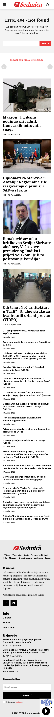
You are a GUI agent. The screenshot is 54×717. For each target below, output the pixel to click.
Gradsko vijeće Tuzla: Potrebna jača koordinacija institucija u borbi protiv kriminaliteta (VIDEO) (23, 491)
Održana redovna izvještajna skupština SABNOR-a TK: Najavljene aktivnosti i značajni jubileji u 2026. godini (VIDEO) (25, 356)
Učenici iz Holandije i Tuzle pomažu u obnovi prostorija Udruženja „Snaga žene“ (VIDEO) (26, 381)
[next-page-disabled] (50, 66)
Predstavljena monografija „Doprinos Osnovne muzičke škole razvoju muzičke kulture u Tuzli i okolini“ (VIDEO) (25, 454)
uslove (19, 702)
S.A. (4, 324)
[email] (27, 686)
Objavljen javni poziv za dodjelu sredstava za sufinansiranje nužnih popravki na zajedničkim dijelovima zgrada (26, 505)
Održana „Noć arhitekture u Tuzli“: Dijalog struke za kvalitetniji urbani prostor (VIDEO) (27, 313)
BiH (4, 671)
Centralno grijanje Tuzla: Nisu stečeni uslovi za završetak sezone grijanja (24, 478)
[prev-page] (4, 66)
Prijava (27, 695)
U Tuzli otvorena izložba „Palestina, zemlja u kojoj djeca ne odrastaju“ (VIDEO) (27, 393)
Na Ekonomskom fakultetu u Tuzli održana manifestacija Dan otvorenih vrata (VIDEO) (27, 467)
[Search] (45, 43)
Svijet (6, 646)
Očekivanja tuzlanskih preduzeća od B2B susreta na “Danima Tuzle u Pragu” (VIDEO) (26, 406)
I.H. (4, 134)
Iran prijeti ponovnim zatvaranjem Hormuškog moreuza (22, 419)
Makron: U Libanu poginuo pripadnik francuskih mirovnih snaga (22, 123)
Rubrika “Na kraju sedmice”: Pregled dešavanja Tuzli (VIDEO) (23, 368)
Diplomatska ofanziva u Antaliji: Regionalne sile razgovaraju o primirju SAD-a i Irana (25, 183)
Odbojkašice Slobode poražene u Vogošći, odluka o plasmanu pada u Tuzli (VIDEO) (26, 517)
